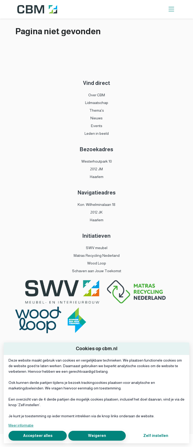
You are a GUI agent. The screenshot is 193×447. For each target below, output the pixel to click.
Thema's (96, 110)
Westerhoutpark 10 (96, 161)
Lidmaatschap (96, 103)
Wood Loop (96, 263)
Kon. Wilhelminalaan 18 (96, 204)
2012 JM (96, 169)
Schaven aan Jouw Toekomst (96, 271)
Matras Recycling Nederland (97, 255)
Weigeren (97, 435)
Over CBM (96, 95)
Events (96, 126)
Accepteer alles (37, 435)
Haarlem (96, 177)
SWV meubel (96, 248)
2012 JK (96, 212)
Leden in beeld (97, 133)
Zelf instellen (155, 435)
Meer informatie (21, 425)
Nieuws (96, 118)
